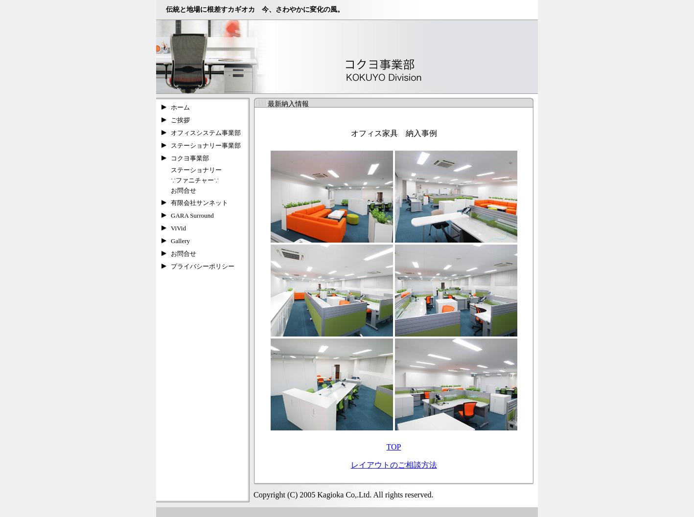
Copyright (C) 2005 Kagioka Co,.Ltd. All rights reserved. (342, 495)
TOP (394, 447)
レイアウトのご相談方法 (394, 465)
